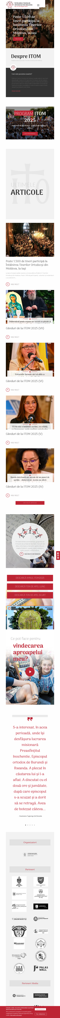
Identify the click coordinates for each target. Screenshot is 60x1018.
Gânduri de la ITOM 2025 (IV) (24, 486)
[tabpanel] (30, 767)
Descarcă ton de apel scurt (30, 595)
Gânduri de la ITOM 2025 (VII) (25, 328)
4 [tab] (32, 825)
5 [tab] (34, 825)
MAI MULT (15, 284)
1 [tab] (25, 825)
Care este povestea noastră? (22, 74)
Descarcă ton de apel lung (30, 587)
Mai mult (18, 39)
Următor (53, 28)
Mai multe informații (16, 1015)
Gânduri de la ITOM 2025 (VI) (24, 381)
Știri (14, 10)
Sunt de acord (40, 1009)
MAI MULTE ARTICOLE (30, 503)
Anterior (7, 28)
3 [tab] (30, 825)
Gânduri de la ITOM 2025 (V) (24, 434)
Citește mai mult (16, 91)
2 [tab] (28, 825)
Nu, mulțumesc (40, 1014)
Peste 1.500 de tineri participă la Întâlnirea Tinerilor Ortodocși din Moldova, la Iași (27, 25)
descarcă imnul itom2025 (30, 578)
